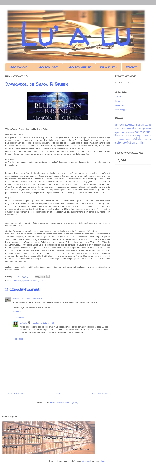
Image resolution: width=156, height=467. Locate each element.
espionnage (130, 132)
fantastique (143, 132)
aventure (17, 281)
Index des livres (47, 67)
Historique (137, 135)
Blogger (103, 461)
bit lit (142, 125)
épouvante (27, 281)
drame (136, 128)
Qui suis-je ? (108, 67)
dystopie (146, 128)
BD (139, 125)
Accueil (57, 394)
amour (119, 124)
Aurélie (16, 298)
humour (148, 135)
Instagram (119, 105)
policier (43, 281)
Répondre (17, 312)
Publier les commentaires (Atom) (63, 403)
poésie (128, 139)
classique (119, 128)
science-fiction (125, 142)
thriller (140, 142)
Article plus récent (15, 394)
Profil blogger (121, 110)
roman (148, 139)
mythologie (119, 139)
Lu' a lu (23, 323)
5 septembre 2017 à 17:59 (42, 323)
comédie (127, 128)
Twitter (118, 96)
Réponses (20, 317)
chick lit (148, 125)
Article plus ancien (100, 394)
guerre (128, 135)
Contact (131, 67)
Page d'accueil (19, 67)
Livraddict (119, 101)
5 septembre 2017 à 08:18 (31, 298)
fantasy (36, 281)
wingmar (85, 461)
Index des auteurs (79, 67)
